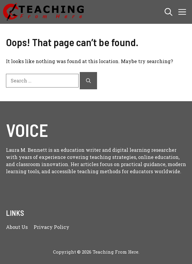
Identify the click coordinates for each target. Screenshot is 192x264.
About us (17, 227)
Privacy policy (51, 227)
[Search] (88, 80)
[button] (168, 12)
